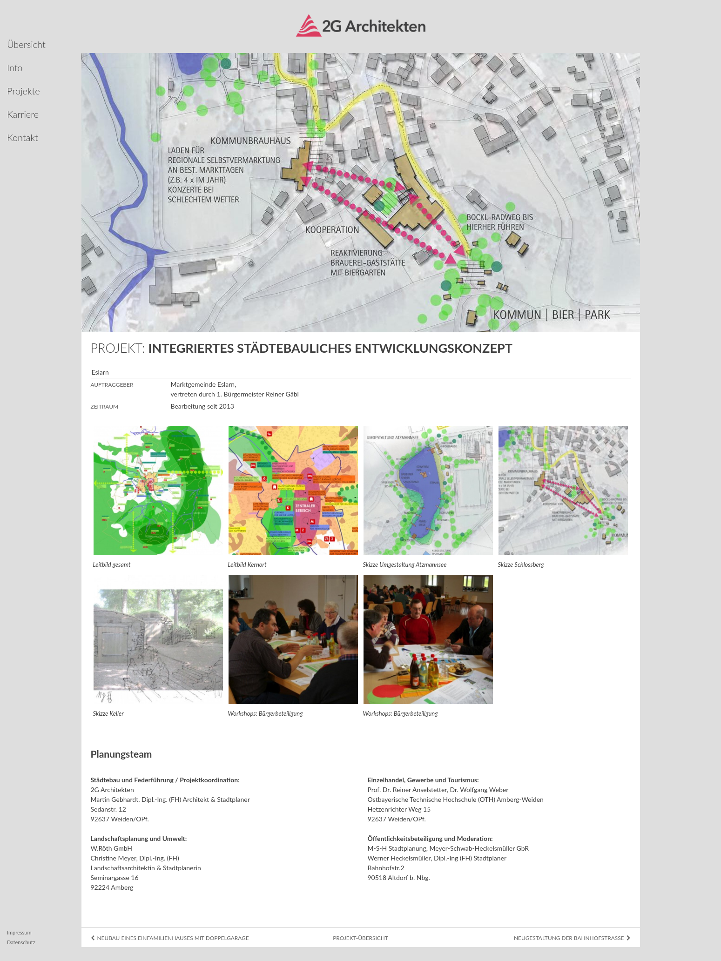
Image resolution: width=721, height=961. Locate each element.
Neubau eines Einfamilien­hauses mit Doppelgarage (170, 937)
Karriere (23, 114)
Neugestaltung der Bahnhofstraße (572, 937)
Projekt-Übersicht (360, 937)
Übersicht (26, 44)
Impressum (19, 932)
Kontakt (22, 137)
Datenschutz (21, 942)
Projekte (23, 90)
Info (15, 67)
